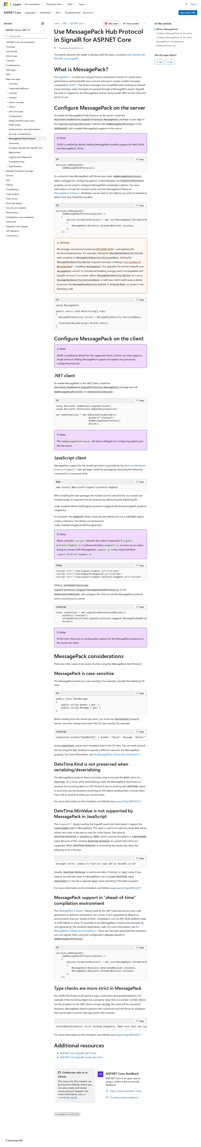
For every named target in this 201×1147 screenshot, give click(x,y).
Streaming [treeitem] (14, 143)
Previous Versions (28, 1137)
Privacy (68, 1137)
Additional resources (166, 45)
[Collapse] (43, 23)
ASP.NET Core (76, 23)
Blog (42, 1137)
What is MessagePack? (167, 29)
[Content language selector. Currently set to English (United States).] (18, 1129)
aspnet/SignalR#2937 (128, 1034)
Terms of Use (114, 1137)
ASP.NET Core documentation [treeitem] (20, 42)
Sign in (194, 4)
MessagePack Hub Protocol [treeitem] (22, 138)
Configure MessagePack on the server (174, 33)
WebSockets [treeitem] (14, 152)
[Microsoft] (6, 4)
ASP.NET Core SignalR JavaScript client (81, 1057)
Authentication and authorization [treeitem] (24, 129)
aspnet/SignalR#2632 (128, 801)
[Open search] (186, 4)
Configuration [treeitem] (15, 116)
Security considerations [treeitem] (20, 133)
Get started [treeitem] (11, 51)
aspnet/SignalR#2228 (128, 887)
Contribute (56, 1137)
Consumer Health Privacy (90, 1137)
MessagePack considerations (170, 41)
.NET (65, 23)
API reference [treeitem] (12, 230)
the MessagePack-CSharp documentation (115, 754)
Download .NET (188, 12)
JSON (72, 85)
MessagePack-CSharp (66, 193)
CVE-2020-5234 (104, 249)
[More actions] (144, 23)
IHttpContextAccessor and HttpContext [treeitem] (21, 122)
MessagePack (61, 77)
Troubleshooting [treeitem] (16, 161)
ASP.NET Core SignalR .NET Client (78, 1053)
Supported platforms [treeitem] (19, 88)
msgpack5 (64, 824)
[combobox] (25, 29)
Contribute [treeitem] (11, 235)
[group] (100, 221)
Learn (56, 23)
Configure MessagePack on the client (174, 37)
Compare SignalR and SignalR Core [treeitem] (25, 147)
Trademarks (129, 1137)
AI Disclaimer (10, 1137)
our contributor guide (72, 1095)
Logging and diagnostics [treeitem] (20, 157)
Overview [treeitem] (10, 46)
